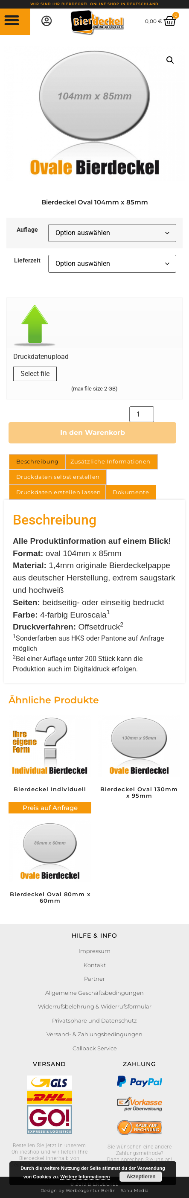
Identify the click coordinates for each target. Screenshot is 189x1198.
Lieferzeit (27, 261)
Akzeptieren (140, 1177)
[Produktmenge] (141, 414)
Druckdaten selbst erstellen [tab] (58, 476)
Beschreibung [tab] (37, 461)
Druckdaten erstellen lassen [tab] (58, 492)
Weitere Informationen (85, 1176)
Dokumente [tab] (131, 492)
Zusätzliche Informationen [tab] (110, 461)
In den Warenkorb (92, 432)
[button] (12, 20)
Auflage (27, 230)
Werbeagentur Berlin (91, 1190)
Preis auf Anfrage (50, 808)
